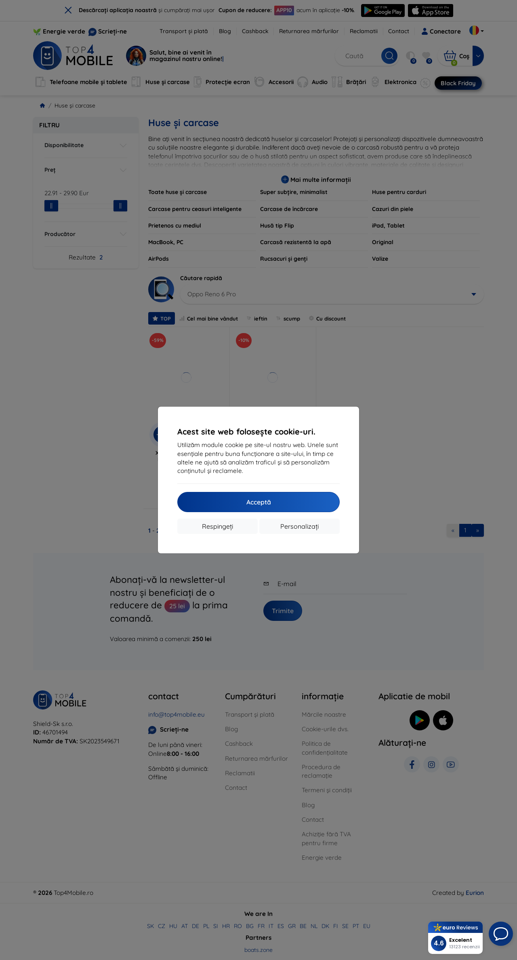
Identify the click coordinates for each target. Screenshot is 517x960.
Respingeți (217, 526)
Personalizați (299, 526)
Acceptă (258, 502)
